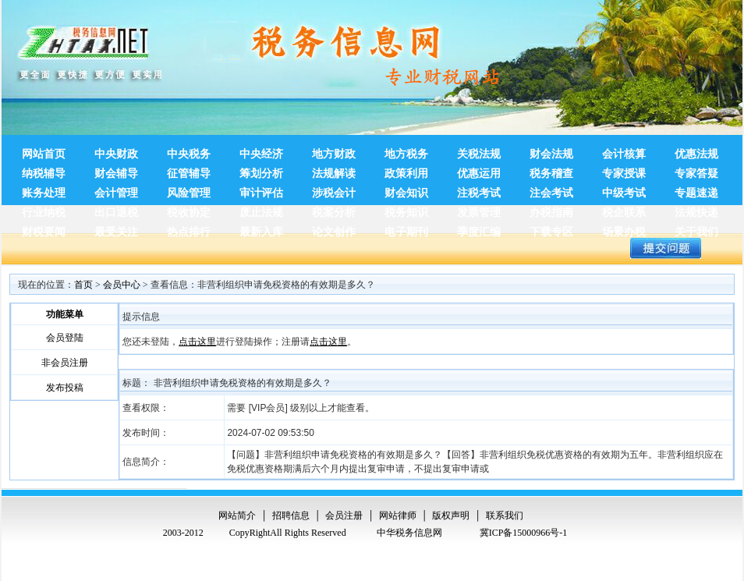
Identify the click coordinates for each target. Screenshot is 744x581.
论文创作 (334, 227)
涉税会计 (334, 188)
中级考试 (624, 188)
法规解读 (334, 169)
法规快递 (696, 208)
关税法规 (479, 149)
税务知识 (406, 208)
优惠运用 (479, 169)
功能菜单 (64, 314)
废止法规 (261, 208)
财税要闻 (44, 227)
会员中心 (121, 284)
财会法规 (551, 149)
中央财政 (116, 149)
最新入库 (261, 227)
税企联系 (624, 208)
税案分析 (334, 208)
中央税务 (189, 149)
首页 (83, 284)
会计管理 (116, 188)
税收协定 (189, 208)
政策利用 (406, 169)
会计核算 (624, 149)
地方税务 (406, 149)
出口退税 (116, 208)
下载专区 (551, 227)
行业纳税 (44, 208)
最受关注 (116, 227)
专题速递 (696, 188)
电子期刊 (406, 227)
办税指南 (551, 208)
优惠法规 (696, 149)
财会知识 (406, 188)
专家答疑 (696, 169)
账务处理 (44, 188)
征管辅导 (189, 169)
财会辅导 (116, 169)
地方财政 (334, 149)
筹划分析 (261, 169)
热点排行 (189, 227)
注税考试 (479, 188)
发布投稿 (64, 387)
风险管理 (189, 188)
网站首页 (44, 149)
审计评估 (261, 188)
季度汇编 (479, 227)
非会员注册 (64, 362)
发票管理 (479, 208)
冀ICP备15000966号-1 (524, 532)
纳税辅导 (44, 169)
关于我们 (696, 227)
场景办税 (624, 227)
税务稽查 (551, 169)
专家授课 (624, 169)
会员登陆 (64, 337)
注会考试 (551, 188)
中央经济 (261, 149)
